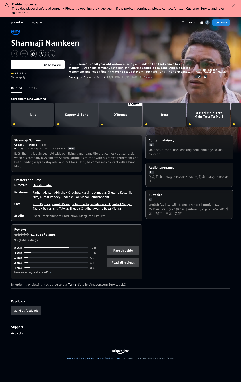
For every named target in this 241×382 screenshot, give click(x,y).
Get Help (17, 333)
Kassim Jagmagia (94, 192)
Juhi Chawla (219, 72)
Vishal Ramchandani (94, 197)
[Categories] (202, 22)
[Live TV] (98, 22)
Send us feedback (105, 358)
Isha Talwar (60, 208)
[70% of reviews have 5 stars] (57, 247)
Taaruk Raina (42, 208)
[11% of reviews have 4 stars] (57, 253)
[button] (33, 272)
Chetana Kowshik (119, 192)
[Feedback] (26, 310)
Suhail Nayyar (122, 204)
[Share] (51, 53)
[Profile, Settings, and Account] (208, 22)
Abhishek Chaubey (67, 192)
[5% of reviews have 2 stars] (57, 263)
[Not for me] (42, 53)
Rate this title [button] (123, 250)
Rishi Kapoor (209, 69)
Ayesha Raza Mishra (107, 208)
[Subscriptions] (118, 22)
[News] (86, 22)
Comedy (74, 77)
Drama (87, 77)
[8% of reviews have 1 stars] (57, 268)
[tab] (16, 88)
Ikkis (32, 115)
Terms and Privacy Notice (80, 358)
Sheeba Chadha (81, 208)
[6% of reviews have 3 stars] (57, 258)
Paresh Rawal (203, 72)
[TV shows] (60, 22)
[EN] (192, 22)
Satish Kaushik (100, 204)
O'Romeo (120, 115)
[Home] (17, 22)
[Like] (33, 53)
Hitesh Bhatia (42, 185)
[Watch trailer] (14, 53)
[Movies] (45, 22)
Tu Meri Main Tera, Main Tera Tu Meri (208, 115)
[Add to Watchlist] (24, 53)
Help (119, 358)
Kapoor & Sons (76, 115)
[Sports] (74, 22)
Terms (72, 284)
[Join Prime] (221, 22)
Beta (164, 115)
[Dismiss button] (233, 6)
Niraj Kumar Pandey (46, 197)
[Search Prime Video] (183, 22)
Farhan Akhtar (43, 192)
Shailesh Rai (70, 197)
